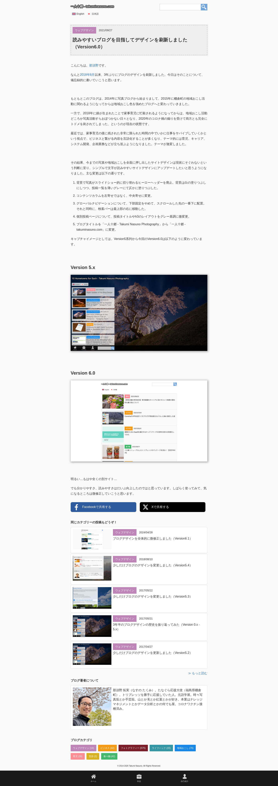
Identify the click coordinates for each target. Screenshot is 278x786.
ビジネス (105, 748)
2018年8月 (87, 74)
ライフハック (159, 748)
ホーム (93, 781)
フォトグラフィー (130, 748)
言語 (91, 756)
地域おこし (183, 748)
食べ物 (106, 756)
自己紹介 (184, 781)
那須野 (93, 65)
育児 (75, 756)
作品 (139, 781)
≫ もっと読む (197, 673)
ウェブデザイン (81, 748)
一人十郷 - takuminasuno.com (92, 6)
